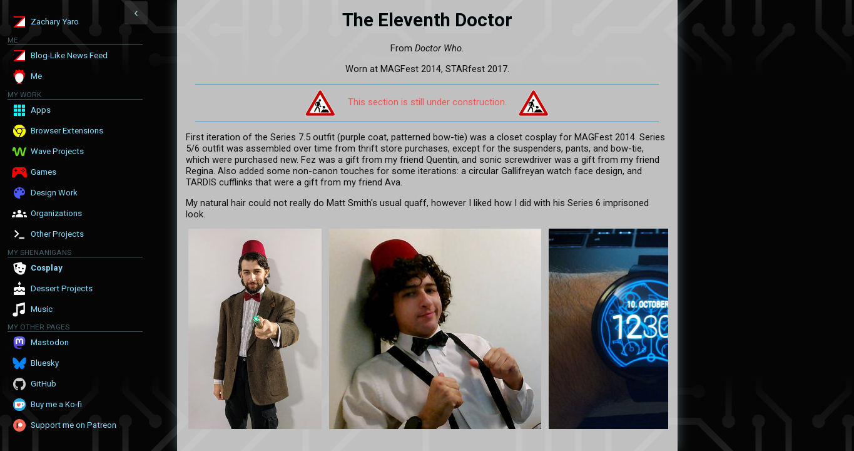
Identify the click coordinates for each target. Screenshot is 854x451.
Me (36, 76)
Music (42, 309)
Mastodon (50, 342)
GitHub (43, 383)
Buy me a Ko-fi (56, 404)
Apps (41, 110)
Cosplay (47, 267)
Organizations (56, 213)
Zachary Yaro (55, 21)
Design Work (54, 192)
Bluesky (45, 363)
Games (43, 172)
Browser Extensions (67, 130)
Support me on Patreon (73, 425)
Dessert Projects (62, 288)
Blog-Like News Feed (69, 55)
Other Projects (57, 234)
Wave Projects (57, 151)
